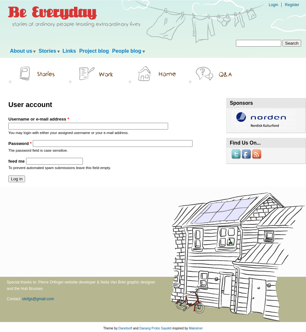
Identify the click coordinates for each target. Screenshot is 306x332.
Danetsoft (125, 328)
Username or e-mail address (38, 119)
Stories (47, 51)
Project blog (94, 51)
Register (292, 5)
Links (69, 51)
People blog (126, 51)
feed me (17, 161)
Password (20, 143)
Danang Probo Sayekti (155, 328)
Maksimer (196, 328)
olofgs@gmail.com (38, 299)
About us (21, 51)
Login (273, 5)
